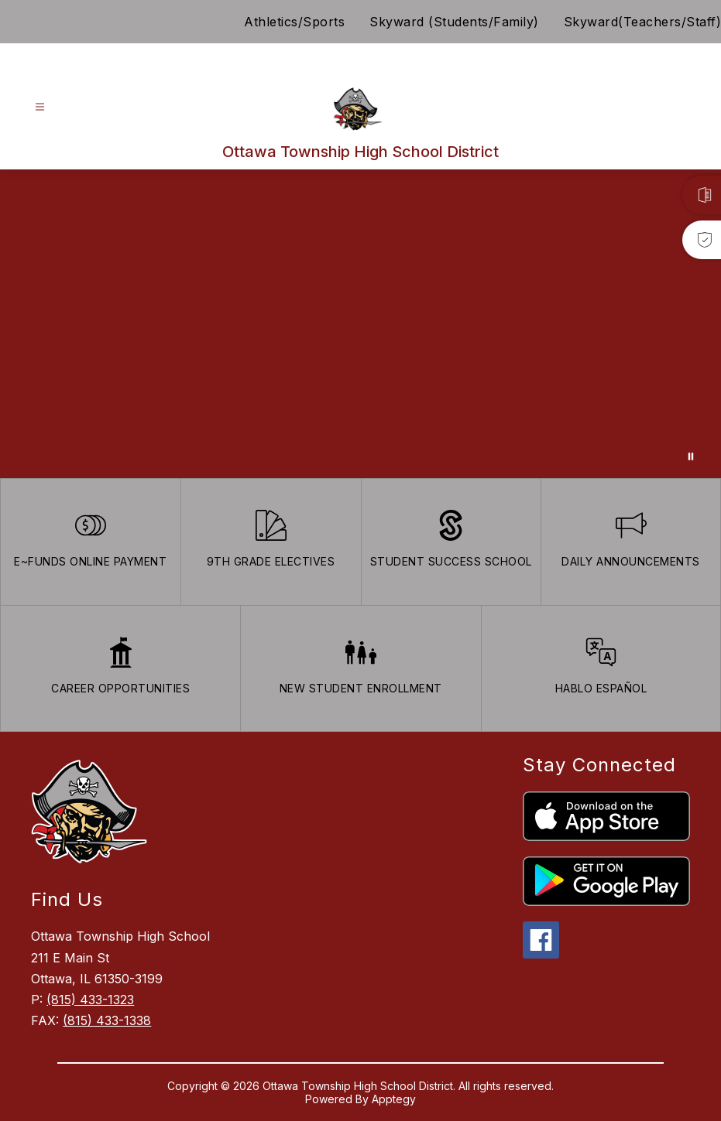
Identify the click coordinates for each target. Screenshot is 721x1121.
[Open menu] (40, 107)
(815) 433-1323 (90, 999)
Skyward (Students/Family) (454, 21)
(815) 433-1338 (107, 1020)
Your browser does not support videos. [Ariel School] (360, 323)
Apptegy (394, 1099)
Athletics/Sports (294, 21)
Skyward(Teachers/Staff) (643, 21)
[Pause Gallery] (690, 456)
